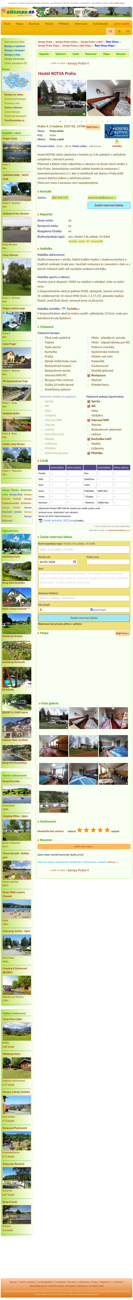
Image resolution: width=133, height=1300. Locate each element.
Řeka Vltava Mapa (104, 45)
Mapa (19, 24)
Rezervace (90, 54)
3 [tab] (71, 122)
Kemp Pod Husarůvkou (14, 762)
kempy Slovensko (14, 58)
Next (128, 99)
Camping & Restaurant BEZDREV (15, 970)
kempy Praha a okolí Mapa (76, 45)
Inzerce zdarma (13, 107)
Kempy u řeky (12, 54)
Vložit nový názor (84, 846)
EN (128, 31)
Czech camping (27, 1281)
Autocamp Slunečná (13, 1163)
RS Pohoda (8, 689)
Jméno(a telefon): (48, 593)
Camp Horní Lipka (12, 1019)
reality (61, 1291)
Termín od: (44, 557)
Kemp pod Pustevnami (15, 1128)
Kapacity (44, 54)
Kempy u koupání (15, 50)
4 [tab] (76, 122)
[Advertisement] (17, 1257)
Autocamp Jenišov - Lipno (16, 931)
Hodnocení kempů (15, 99)
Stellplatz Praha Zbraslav (16, 213)
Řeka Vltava (112, 41)
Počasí (49, 24)
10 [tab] (107, 122)
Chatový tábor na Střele (15, 740)
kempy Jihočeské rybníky (17, 509)
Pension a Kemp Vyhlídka (16, 1092)
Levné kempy (12, 111)
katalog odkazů (117, 1291)
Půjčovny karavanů (15, 116)
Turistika (72, 309)
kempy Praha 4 (78, 63)
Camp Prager (9, 344)
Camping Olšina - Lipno (15, 816)
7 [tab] (92, 122)
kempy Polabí (11, 507)
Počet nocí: (93, 557)
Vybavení (61, 54)
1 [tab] (60, 122)
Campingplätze (45, 1281)
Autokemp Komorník (13, 662)
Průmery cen (12, 103)
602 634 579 (60, 198)
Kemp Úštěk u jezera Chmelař (14, 894)
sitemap (117, 1281)
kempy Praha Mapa (48, 45)
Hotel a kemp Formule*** (16, 608)
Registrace (105, 1281)
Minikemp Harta (11, 1054)
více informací (117, 3)
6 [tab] (86, 122)
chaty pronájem (55, 1294)
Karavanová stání (14, 41)
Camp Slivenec (10, 255)
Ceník (75, 54)
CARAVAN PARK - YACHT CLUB (16, 177)
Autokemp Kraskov (12, 636)
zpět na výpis (58, 63)
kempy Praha (45, 41)
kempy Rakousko (91, 1294)
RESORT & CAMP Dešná (15, 712)
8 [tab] (97, 122)
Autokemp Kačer (11, 556)
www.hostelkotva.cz (101, 198)
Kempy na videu (14, 94)
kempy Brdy (16, 494)
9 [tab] (102, 122)
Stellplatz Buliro (11, 413)
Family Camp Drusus (14, 444)
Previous (39, 99)
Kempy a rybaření (15, 46)
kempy (13, 1281)
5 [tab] (81, 122)
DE (119, 31)
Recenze (34, 24)
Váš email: (44, 605)
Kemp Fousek (10, 1201)
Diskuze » (112, 862)
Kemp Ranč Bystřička (13, 582)
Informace (80, 24)
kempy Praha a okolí (92, 41)
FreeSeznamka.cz (14, 120)
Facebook (60, 1281)
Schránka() (100, 24)
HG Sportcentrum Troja (15, 381)
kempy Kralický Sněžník (17, 496)
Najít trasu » (93, 127)
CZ (110, 31)
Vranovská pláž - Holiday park (16, 855)
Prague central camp (14, 308)
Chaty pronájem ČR (16, 63)
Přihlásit (63, 24)
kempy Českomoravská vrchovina (17, 501)
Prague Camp (10, 138)
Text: (41, 569)
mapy (37, 1294)
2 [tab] (65, 122)
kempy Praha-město (66, 41)
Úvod (7, 24)
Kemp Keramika (11, 781)
